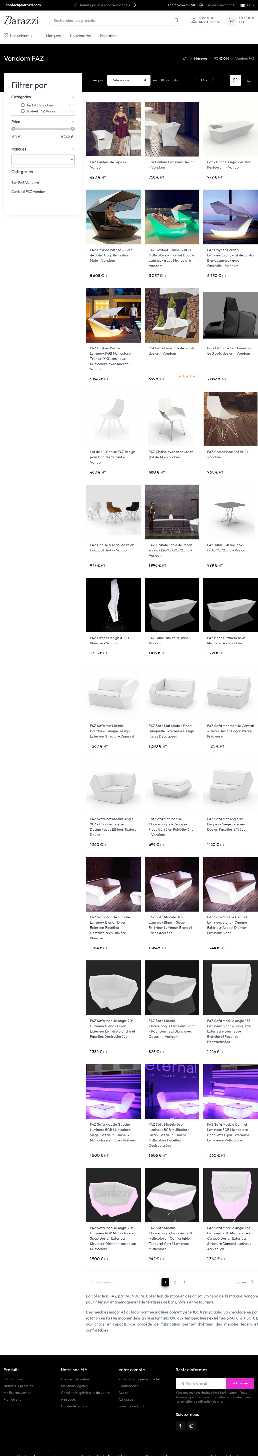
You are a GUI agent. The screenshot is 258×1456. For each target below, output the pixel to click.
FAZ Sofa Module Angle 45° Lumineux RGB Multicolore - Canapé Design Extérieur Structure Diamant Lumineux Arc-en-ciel (229, 1200)
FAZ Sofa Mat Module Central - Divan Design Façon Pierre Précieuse (230, 709)
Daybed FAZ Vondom (28, 191)
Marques (53, 35)
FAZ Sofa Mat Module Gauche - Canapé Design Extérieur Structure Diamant (112, 709)
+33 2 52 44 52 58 (181, 5)
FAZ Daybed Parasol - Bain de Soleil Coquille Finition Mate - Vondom (111, 251)
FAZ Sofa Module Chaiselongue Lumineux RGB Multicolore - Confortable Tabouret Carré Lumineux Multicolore (171, 1200)
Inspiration (109, 35)
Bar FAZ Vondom (25, 182)
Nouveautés (80, 35)
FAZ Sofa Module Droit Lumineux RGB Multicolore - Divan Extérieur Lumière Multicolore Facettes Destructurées (170, 1100)
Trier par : (97, 80)
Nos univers (17, 35)
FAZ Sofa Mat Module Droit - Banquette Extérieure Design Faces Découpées (171, 709)
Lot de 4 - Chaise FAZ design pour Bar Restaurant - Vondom (112, 446)
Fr (246, 5)
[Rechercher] (176, 20)
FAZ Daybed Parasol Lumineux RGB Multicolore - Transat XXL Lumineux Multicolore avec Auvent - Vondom (111, 351)
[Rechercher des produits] (115, 20)
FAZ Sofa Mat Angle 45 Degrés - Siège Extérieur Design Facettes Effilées (226, 799)
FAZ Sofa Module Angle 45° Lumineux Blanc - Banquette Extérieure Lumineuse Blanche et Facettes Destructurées (229, 999)
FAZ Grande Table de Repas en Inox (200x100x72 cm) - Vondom (170, 536)
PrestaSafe (61, 1449)
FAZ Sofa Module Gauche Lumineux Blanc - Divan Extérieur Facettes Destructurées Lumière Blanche (110, 899)
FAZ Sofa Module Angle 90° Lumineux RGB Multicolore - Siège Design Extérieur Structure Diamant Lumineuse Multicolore (113, 1200)
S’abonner (240, 1341)
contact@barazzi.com (23, 5)
